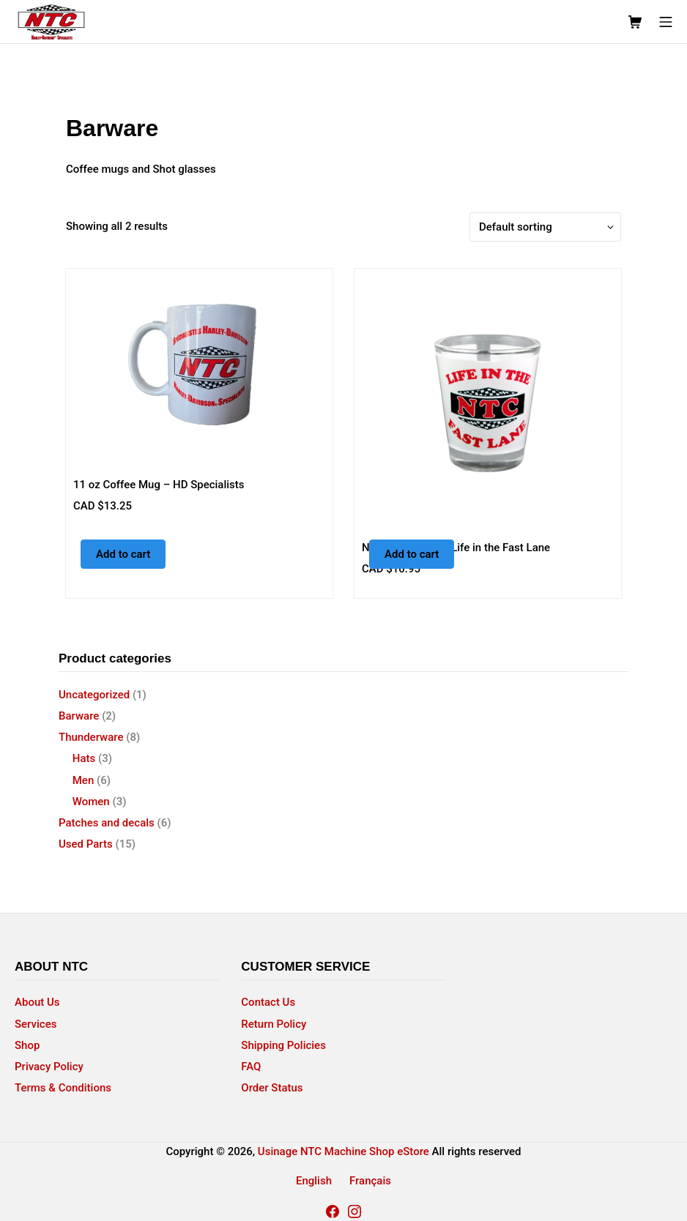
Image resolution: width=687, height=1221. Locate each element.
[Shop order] (545, 227)
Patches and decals (107, 822)
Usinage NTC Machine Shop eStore (343, 1151)
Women (91, 801)
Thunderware (91, 737)
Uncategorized (94, 694)
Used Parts (86, 844)
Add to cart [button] (123, 554)
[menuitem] (314, 1181)
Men (83, 780)
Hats (84, 758)
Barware (79, 715)
